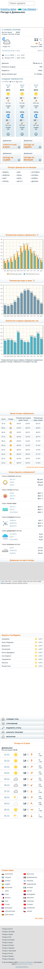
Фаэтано (5, 663)
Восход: (7, 55)
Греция (8, 877)
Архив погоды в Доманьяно (22, 413)
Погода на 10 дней (22, 743)
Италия (30, 887)
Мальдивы (31, 894)
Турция (30, 904)
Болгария (9, 874)
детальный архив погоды (35, 467)
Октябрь (13, 534)
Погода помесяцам (29, 159)
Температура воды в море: (11, 50)
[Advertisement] (22, 26)
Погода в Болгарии (8, 940)
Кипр (7, 891)
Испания (8, 887)
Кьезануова (6, 649)
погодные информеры (26, 962)
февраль (6, 175)
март (5, 178)
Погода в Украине (8, 956)
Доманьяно (6, 646)
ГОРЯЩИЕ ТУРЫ (12, 719)
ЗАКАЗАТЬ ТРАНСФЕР (14, 732)
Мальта (8, 898)
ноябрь (34, 178)
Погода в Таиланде (8, 931)
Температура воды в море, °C (22, 281)
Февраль (13, 523)
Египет (8, 881)
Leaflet (2, 581)
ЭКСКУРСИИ (10, 737)
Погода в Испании (8, 945)
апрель (6, 181)
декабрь (34, 181)
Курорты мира (8, 9)
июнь (19, 175)
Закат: (19, 55)
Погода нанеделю (29, 146)
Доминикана (32, 877)
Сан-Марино (29, 9)
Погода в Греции (7, 942)
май (18, 172)
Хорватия (31, 908)
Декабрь (13, 526)
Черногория (10, 911)
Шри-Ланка (9, 914)
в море (10, 146)
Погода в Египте (7, 929)
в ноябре (5, 81)
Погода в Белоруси (8, 959)
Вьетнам (30, 874)
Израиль (30, 881)
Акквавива (5, 639)
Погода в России (7, 953)
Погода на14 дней (8, 159)
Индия (7, 884)
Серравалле (6, 659)
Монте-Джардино (8, 652)
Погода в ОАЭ (6, 937)
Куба (7, 894)
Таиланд (30, 901)
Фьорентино (6, 666)
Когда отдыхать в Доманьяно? (22, 472)
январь (6, 172)
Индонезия (31, 884)
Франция (8, 908)
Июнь (12, 485)
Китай (29, 891)
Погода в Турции (7, 934)
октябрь (34, 175)
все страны (39, 918)
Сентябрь (14, 512)
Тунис (7, 904)
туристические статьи (24, 964)
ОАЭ (6, 901)
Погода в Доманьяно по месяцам (22, 167)
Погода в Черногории (9, 951)
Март (12, 537)
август (20, 181)
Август (12, 479)
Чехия (29, 911)
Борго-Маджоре (7, 642)
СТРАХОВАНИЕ (11, 723)
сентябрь (35, 172)
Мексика (30, 898)
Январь (13, 520)
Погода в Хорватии (8, 948)
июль (19, 178)
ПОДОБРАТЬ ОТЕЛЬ (13, 728)
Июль (12, 482)
